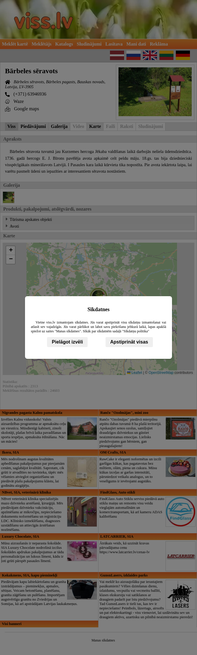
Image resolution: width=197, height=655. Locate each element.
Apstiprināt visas (129, 341)
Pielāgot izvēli (67, 341)
